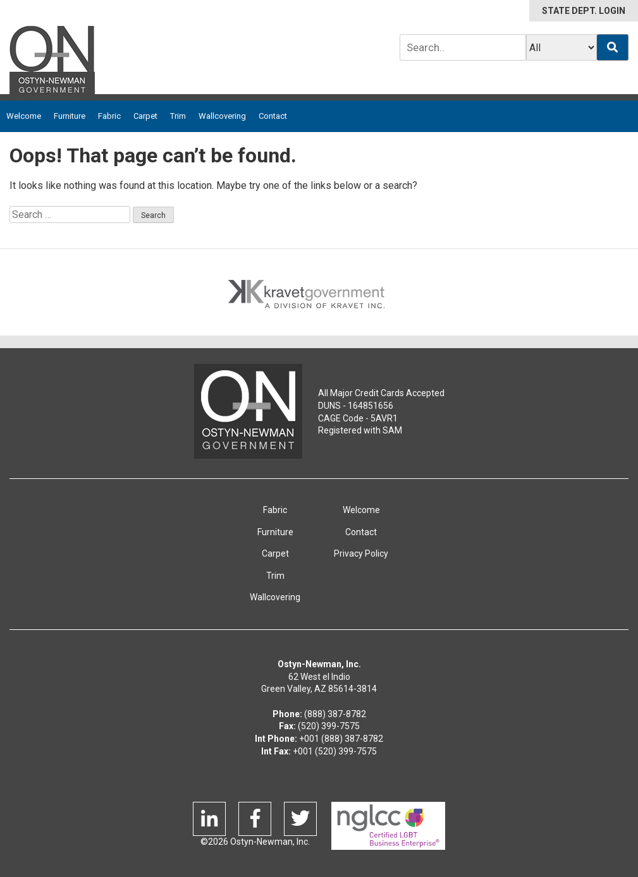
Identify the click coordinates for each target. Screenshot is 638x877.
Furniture (69, 116)
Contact (273, 116)
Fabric (109, 116)
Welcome (23, 116)
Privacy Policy (361, 553)
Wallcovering (222, 116)
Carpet (145, 116)
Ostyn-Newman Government (52, 62)
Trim (178, 116)
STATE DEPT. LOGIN (583, 11)
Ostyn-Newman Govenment (248, 411)
